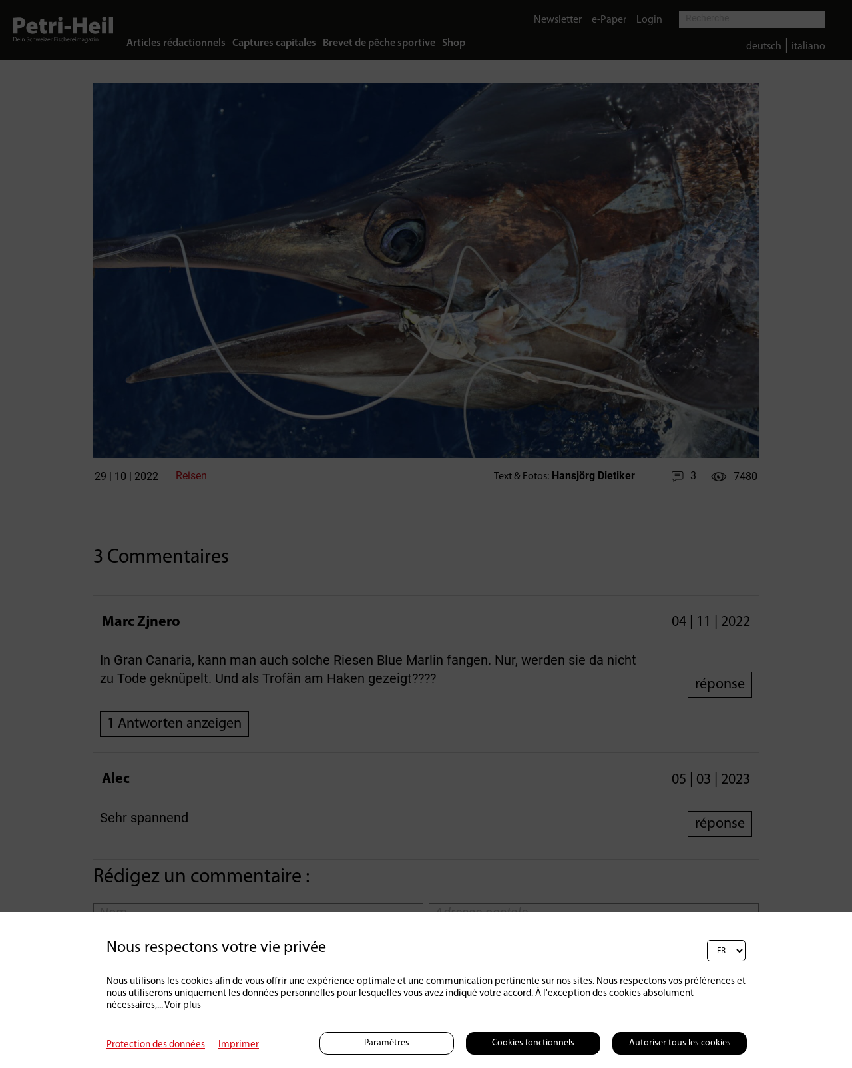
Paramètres (386, 1043)
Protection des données (155, 1045)
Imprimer (238, 1045)
